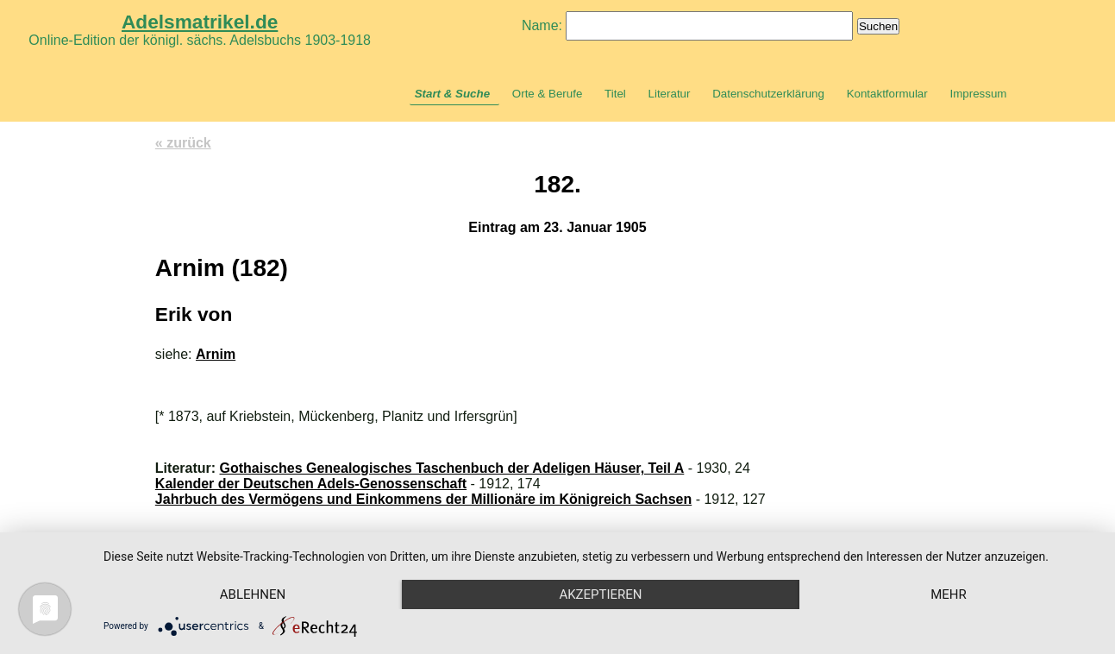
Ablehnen (252, 594)
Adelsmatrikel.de (200, 21)
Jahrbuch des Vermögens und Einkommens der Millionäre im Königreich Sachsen (423, 499)
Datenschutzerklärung (768, 93)
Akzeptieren (600, 594)
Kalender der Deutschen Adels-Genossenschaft (311, 483)
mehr (948, 594)
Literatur (669, 93)
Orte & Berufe (547, 93)
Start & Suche (452, 93)
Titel (615, 93)
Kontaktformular (887, 93)
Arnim (215, 354)
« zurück (183, 142)
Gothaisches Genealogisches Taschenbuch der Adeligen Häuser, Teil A (452, 468)
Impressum (977, 93)
